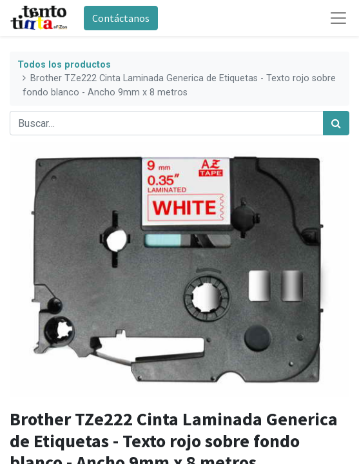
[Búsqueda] (336, 123)
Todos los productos (64, 64)
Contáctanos (121, 18)
